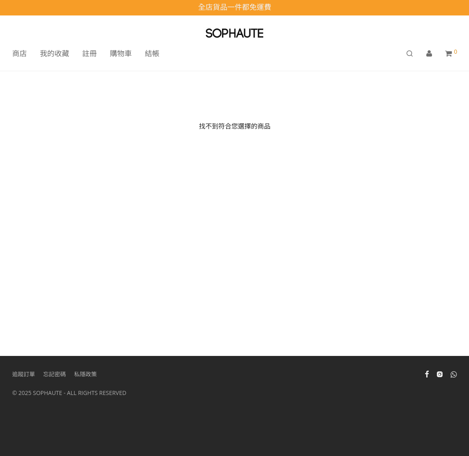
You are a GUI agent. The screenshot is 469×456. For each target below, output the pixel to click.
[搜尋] (409, 53)
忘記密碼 (54, 374)
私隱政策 (85, 374)
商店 (19, 53)
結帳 (152, 53)
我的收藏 (54, 53)
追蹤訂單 (23, 374)
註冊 (89, 53)
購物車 (121, 53)
